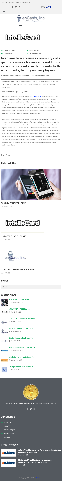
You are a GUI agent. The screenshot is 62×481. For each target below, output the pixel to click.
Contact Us (7, 422)
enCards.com (38, 478)
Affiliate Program (9, 430)
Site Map (7, 437)
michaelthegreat (35, 54)
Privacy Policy (9, 433)
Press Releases (34, 50)
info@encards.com (24, 2)
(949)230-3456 (9, 2)
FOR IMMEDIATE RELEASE (13, 203)
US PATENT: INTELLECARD (13, 236)
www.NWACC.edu (35, 96)
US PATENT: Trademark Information (18, 269)
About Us (7, 426)
